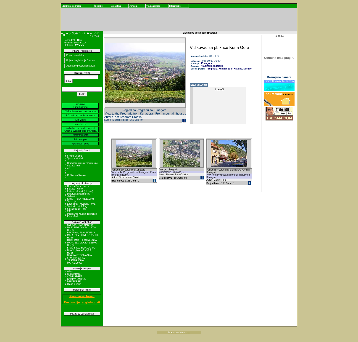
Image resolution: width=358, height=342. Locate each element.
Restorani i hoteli (80, 135)
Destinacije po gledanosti (82, 302)
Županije (98, 6)
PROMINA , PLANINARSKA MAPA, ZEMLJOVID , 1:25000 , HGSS (83, 235)
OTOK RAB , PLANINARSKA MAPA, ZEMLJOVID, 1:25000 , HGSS (82, 242)
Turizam (133, 6)
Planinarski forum (82, 296)
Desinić (247, 68)
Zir (68, 168)
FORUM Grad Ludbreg (81, 105)
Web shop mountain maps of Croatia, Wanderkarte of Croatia (80, 129)
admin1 (71, 271)
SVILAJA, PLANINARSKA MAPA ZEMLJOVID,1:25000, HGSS (81, 227)
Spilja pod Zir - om (76, 209)
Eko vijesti (80, 120)
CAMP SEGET (74, 276)
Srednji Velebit (74, 156)
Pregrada (212, 68)
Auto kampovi (80, 139)
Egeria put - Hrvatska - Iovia (81, 204)
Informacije (175, 6)
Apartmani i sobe (80, 143)
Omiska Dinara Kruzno (78, 186)
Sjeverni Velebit (75, 158)
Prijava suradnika (75, 55)
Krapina (237, 68)
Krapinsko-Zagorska (212, 66)
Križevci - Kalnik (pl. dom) (80, 191)
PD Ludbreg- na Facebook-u (80, 115)
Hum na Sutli (225, 68)
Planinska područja (71, 6)
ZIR (69, 211)
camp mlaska (74, 274)
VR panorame (153, 6)
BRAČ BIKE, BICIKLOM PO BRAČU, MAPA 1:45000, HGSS (81, 250)
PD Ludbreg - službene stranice (80, 111)
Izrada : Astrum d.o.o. (179, 332)
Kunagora (206, 63)
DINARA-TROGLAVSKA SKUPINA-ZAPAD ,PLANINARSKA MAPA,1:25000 (79, 259)
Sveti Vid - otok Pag (77, 206)
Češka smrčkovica (76, 175)
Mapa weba (81, 124)
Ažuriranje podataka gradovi (80, 65)
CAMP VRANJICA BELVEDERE (76, 280)
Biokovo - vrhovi (75, 188)
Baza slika (116, 6)
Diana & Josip (74, 284)
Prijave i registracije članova (80, 60)
